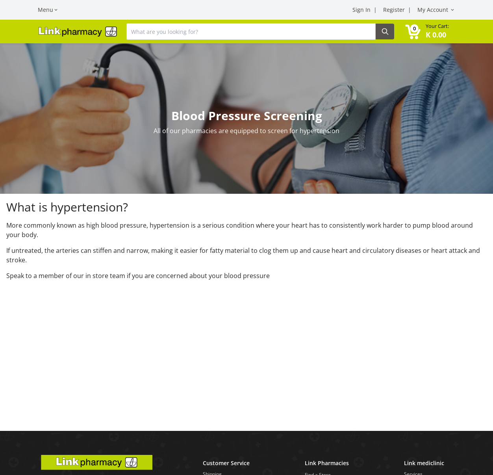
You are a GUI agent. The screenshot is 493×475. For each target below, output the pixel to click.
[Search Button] (385, 31)
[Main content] (246, 215)
